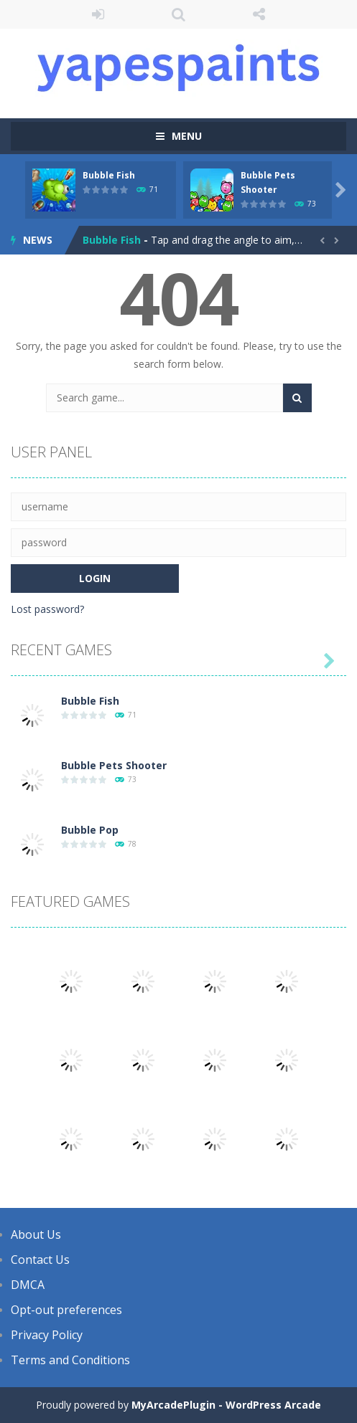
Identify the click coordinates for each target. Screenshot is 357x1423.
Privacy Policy (47, 1335)
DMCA (28, 1285)
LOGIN (98, 14)
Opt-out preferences (66, 1310)
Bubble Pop (90, 830)
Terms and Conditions (70, 1360)
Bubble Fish (109, 175)
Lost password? (47, 609)
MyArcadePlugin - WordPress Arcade (226, 1405)
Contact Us (40, 1259)
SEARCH (178, 14)
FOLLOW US (258, 14)
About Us (36, 1234)
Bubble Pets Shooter (114, 765)
